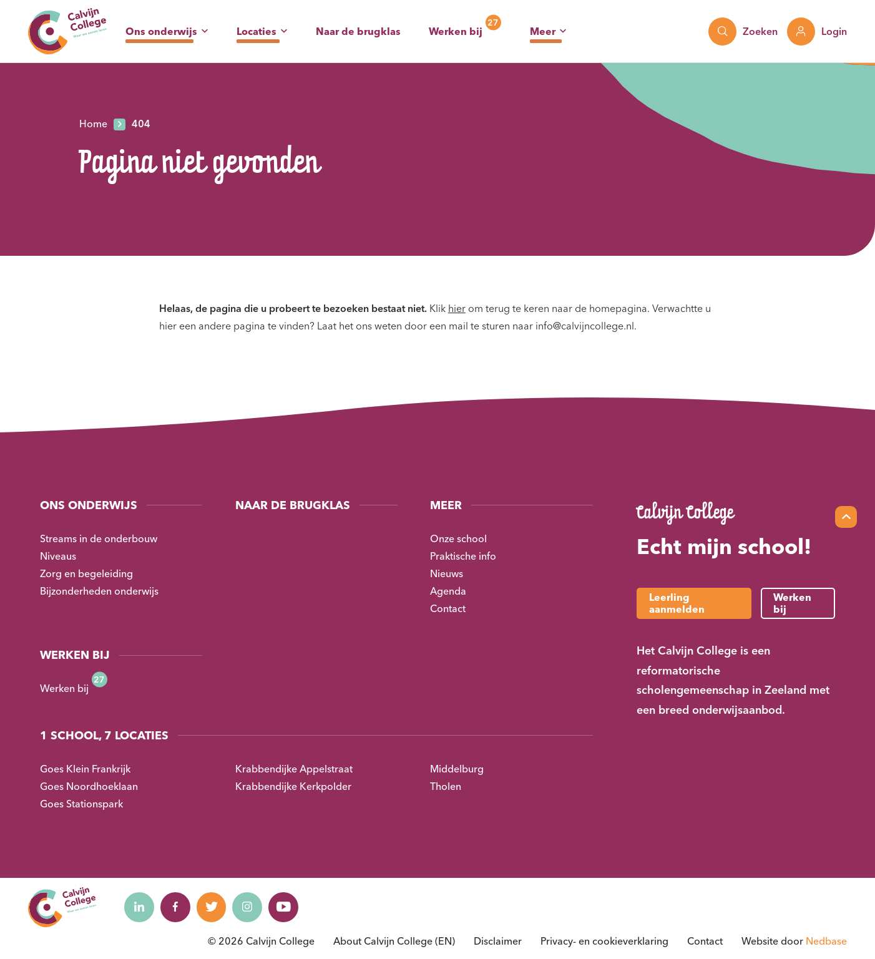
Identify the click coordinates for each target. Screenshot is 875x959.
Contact (448, 608)
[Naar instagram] (252, 907)
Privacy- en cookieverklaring (604, 941)
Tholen (445, 786)
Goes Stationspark (81, 803)
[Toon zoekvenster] (743, 31)
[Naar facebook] (177, 907)
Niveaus (58, 556)
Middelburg (457, 768)
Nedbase (826, 941)
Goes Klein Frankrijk (85, 768)
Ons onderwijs (161, 31)
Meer (542, 31)
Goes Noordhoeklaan (89, 786)
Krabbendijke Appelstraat (294, 768)
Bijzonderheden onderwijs (99, 591)
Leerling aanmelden (677, 603)
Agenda (448, 591)
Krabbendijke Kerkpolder (293, 786)
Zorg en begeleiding (86, 573)
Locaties (256, 31)
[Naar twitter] (214, 907)
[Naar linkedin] (139, 907)
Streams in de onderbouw (98, 538)
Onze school (458, 538)
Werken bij (455, 31)
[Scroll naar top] (846, 517)
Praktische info (463, 556)
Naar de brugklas (358, 31)
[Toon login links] (817, 31)
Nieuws (446, 573)
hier (457, 308)
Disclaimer (498, 941)
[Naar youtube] (289, 907)
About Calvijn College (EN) (394, 941)
